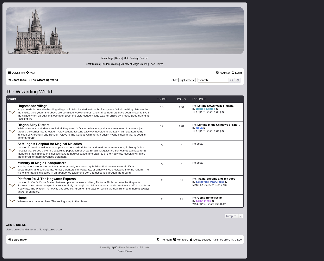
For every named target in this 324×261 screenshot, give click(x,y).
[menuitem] (30, 73)
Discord (144, 58)
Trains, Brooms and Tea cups (216, 178)
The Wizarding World (29, 91)
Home (22, 198)
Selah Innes (203, 200)
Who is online (16, 225)
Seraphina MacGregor (210, 181)
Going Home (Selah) (210, 197)
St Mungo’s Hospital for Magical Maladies (50, 144)
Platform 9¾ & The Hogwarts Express (47, 179)
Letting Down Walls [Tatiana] (215, 105)
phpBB (114, 247)
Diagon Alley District (33, 125)
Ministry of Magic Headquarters (42, 163)
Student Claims (110, 64)
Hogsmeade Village (33, 106)
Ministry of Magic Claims (133, 64)
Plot (126, 58)
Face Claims (156, 64)
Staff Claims (93, 64)
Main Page (107, 58)
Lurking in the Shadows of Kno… (218, 124)
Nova (199, 127)
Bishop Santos (205, 108)
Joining (134, 58)
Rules (118, 58)
